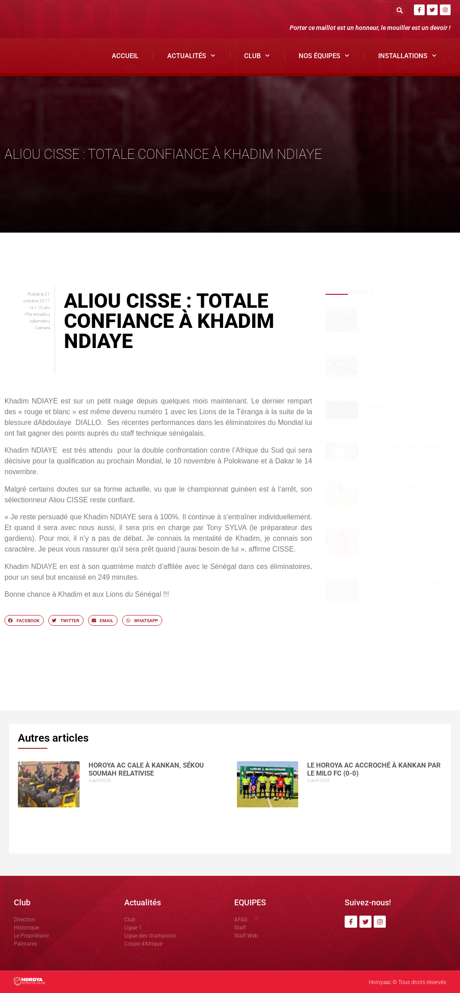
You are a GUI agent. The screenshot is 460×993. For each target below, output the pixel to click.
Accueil (125, 56)
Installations (407, 56)
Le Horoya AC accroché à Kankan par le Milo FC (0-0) (403, 362)
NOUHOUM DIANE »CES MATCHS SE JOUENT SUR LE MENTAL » (401, 536)
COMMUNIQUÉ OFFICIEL (387, 406)
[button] (399, 10)
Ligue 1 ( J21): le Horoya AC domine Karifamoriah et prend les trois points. (404, 588)
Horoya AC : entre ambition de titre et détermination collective (405, 489)
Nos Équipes (324, 56)
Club (257, 56)
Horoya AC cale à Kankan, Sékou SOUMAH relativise (402, 315)
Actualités (191, 56)
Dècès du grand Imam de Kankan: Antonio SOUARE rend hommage (402, 449)
